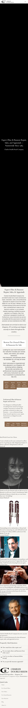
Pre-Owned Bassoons (6, 695)
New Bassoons (4, 698)
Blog (2, 702)
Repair (17, 676)
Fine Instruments (4, 676)
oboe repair (15, 298)
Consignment (12, 676)
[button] (25, 2)
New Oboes (4, 691)
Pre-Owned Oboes (5, 688)
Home (2, 685)
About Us (3, 705)
